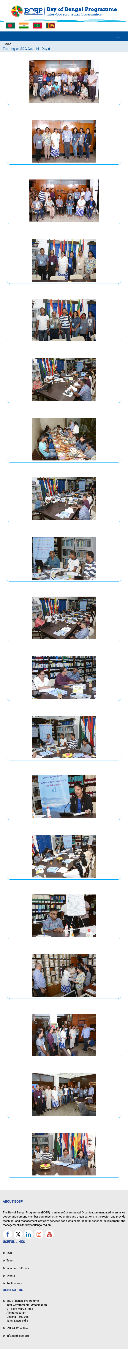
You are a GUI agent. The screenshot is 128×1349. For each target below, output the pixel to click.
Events (11, 1276)
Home (7, 44)
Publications (14, 1283)
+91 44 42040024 (17, 1328)
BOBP (10, 1253)
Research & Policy (18, 1268)
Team (10, 1260)
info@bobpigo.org (18, 1335)
